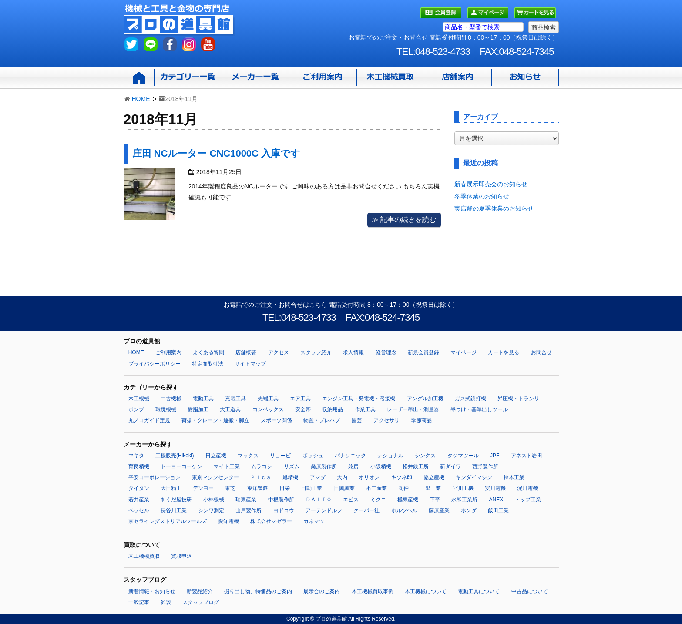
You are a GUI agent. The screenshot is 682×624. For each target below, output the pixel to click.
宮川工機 (463, 488)
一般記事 (138, 602)
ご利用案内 (168, 352)
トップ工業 (528, 500)
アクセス (278, 352)
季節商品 (421, 420)
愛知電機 (228, 521)
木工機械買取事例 (372, 591)
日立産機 (215, 456)
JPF (494, 456)
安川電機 (495, 488)
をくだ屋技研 (176, 500)
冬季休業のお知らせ (481, 196)
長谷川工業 (174, 510)
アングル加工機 (425, 399)
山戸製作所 (248, 510)
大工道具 (230, 409)
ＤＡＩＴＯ (319, 500)
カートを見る (503, 352)
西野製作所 (485, 466)
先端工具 (268, 399)
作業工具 (365, 409)
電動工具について (479, 591)
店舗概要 (245, 352)
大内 (342, 477)
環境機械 (165, 409)
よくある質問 (208, 352)
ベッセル (138, 510)
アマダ (318, 477)
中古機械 (171, 399)
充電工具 (235, 399)
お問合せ (541, 352)
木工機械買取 (144, 556)
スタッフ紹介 (316, 352)
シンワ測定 (211, 510)
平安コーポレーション (154, 477)
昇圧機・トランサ (518, 399)
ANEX (496, 500)
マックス (248, 456)
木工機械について (426, 591)
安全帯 (303, 409)
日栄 (284, 488)
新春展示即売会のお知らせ (490, 184)
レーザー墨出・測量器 (413, 409)
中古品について (529, 591)
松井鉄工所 (416, 466)
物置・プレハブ (321, 420)
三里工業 (430, 488)
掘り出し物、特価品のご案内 (258, 591)
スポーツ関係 (276, 420)
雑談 (166, 602)
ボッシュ (312, 456)
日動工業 (311, 488)
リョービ (280, 456)
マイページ (463, 352)
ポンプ (136, 409)
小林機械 (213, 500)
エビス (351, 500)
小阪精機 (380, 466)
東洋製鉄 (257, 488)
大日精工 (171, 488)
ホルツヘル (404, 510)
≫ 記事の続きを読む (404, 219)
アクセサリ (386, 420)
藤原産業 (439, 510)
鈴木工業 (514, 477)
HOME (141, 98)
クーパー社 (366, 510)
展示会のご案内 (321, 591)
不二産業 (376, 488)
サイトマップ (250, 364)
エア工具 (300, 399)
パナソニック (350, 456)
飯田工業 (498, 510)
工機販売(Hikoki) (174, 456)
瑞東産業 (245, 500)
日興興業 (344, 488)
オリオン (369, 477)
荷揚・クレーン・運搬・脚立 (215, 420)
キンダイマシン (474, 477)
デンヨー (203, 488)
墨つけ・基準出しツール (479, 409)
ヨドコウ (283, 510)
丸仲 (403, 488)
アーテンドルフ (324, 510)
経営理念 (386, 352)
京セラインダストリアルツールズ (167, 521)
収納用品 (332, 409)
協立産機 (433, 477)
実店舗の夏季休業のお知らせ (494, 208)
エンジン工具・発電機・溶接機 (358, 399)
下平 (435, 500)
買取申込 (181, 556)
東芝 (230, 488)
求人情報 (353, 352)
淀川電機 (527, 488)
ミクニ (378, 500)
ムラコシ (261, 466)
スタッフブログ (200, 602)
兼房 (353, 466)
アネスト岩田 (526, 456)
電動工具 (203, 399)
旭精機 (290, 477)
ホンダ (469, 510)
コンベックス (268, 409)
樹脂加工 (198, 409)
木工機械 (138, 399)
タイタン (138, 488)
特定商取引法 (207, 364)
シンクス (425, 456)
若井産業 (138, 500)
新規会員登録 (423, 352)
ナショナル (390, 456)
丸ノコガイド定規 (149, 420)
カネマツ (313, 521)
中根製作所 (281, 500)
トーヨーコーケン (181, 466)
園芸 (357, 420)
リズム (291, 466)
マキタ (136, 456)
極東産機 (407, 500)
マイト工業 (227, 466)
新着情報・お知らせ (151, 591)
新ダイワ (450, 466)
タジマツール (463, 456)
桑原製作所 (324, 466)
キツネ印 (401, 477)
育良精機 (138, 466)
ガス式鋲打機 (470, 399)
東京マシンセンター (215, 477)
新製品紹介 (200, 591)
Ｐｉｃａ (260, 477)
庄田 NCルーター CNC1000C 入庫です (216, 153)
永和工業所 (464, 500)
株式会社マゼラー (271, 521)
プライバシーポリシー (154, 364)
